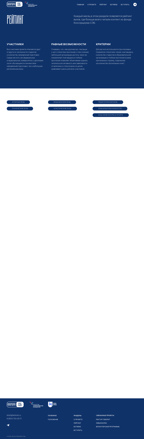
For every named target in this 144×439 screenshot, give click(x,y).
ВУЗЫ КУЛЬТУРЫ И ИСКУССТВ (110, 108)
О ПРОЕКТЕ (91, 4)
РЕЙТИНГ (103, 4)
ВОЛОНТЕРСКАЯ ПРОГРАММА (107, 427)
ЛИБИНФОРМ (101, 423)
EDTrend (77, 427)
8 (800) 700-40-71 (14, 419)
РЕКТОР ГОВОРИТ (103, 419)
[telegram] (135, 4)
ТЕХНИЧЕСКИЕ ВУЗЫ (20, 108)
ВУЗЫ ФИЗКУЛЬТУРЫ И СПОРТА (110, 115)
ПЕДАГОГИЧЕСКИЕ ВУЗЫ (108, 102)
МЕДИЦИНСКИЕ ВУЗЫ (62, 102)
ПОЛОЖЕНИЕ (53, 419)
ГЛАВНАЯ (80, 4)
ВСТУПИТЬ (125, 4)
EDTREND (113, 4)
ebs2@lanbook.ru (14, 415)
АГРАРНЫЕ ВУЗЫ (18, 102)
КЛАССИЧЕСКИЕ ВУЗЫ (62, 108)
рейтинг (77, 423)
